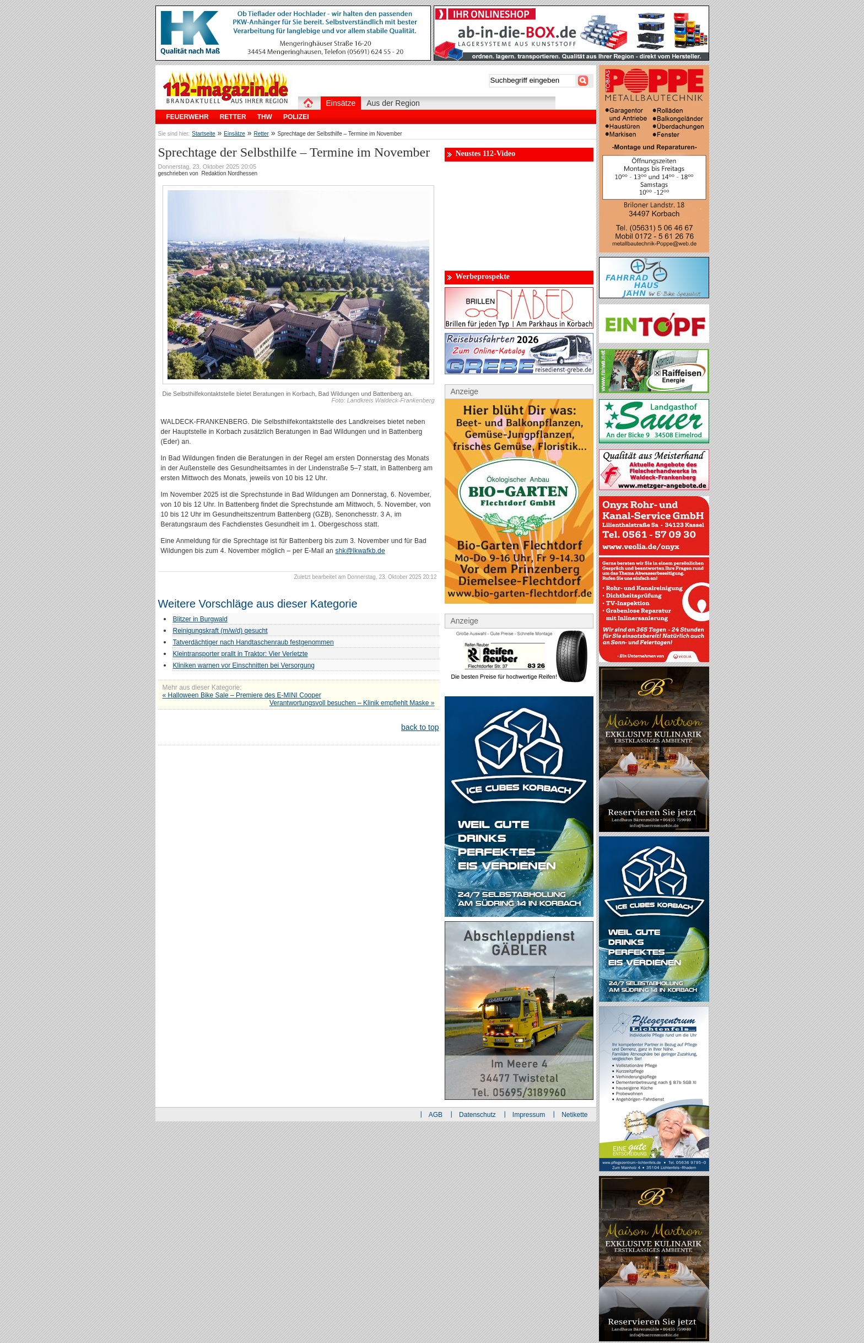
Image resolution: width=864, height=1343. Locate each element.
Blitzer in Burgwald (200, 619)
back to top (420, 727)
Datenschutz (477, 1115)
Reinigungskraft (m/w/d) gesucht (220, 631)
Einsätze (234, 134)
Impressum (528, 1115)
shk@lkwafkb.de (360, 551)
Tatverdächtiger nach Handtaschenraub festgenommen (253, 642)
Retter (261, 134)
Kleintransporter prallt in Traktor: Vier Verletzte (240, 654)
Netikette (574, 1115)
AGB (435, 1115)
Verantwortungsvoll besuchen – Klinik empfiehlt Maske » (352, 703)
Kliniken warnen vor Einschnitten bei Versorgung (244, 665)
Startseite (203, 134)
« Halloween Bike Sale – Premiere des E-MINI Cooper (242, 695)
